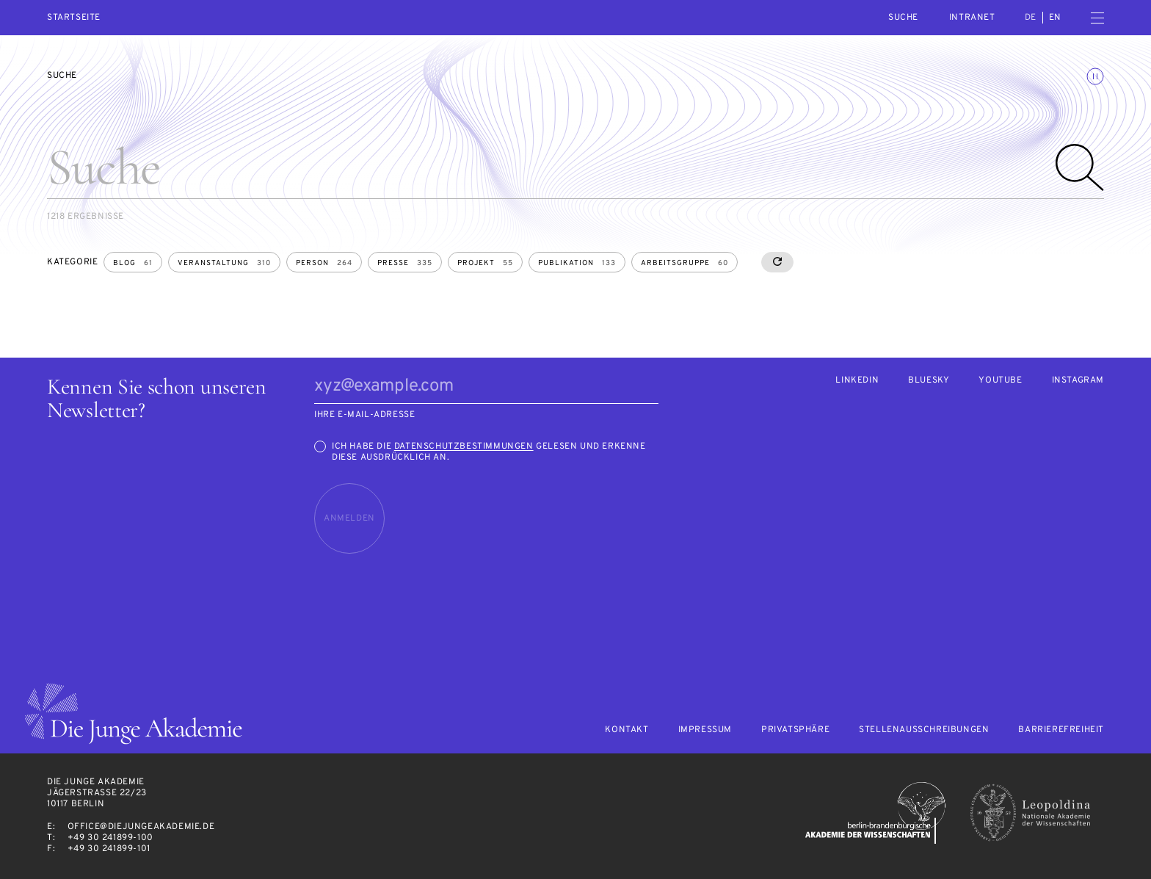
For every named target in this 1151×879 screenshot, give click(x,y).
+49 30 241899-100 (110, 838)
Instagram (1078, 380)
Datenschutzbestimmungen (464, 446)
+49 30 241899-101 (109, 849)
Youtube (1000, 380)
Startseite (74, 17)
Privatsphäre (795, 730)
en (1055, 17)
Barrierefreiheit (1061, 730)
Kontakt (626, 730)
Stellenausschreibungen (924, 730)
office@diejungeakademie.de (141, 827)
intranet (972, 17)
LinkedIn (857, 380)
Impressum (705, 730)
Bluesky (928, 380)
